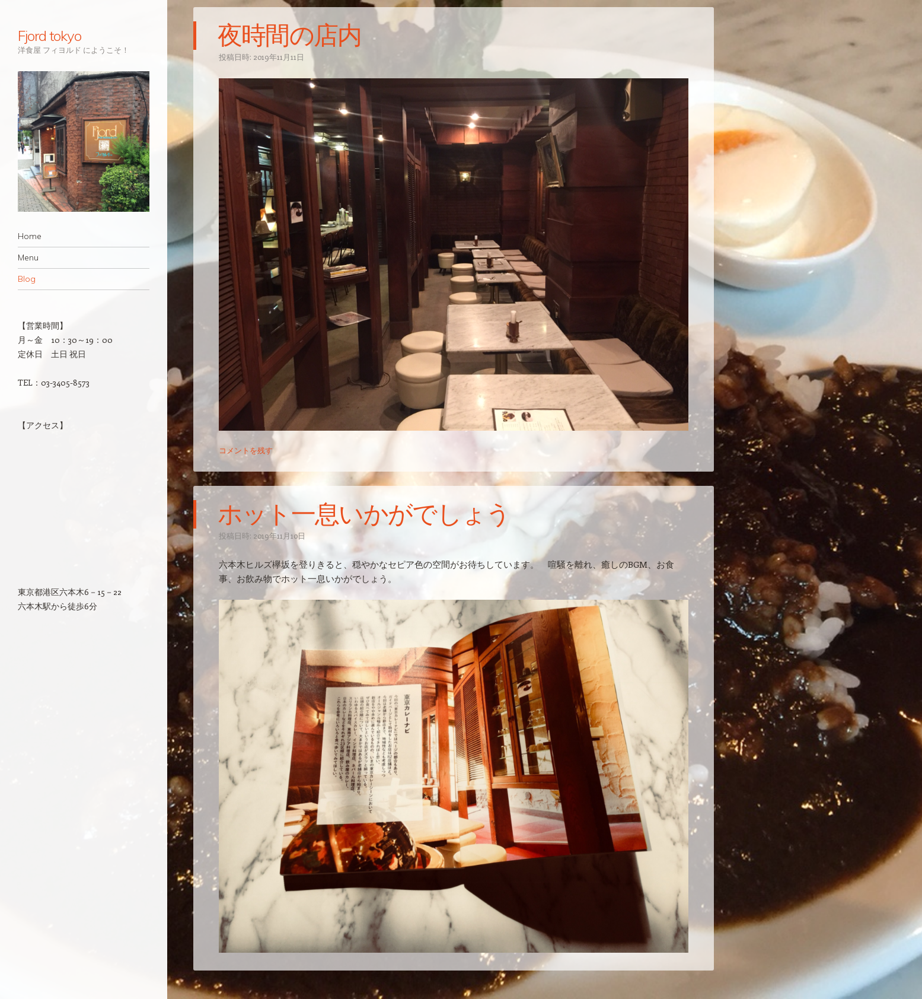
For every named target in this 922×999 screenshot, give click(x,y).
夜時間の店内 (290, 35)
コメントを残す (246, 450)
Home (30, 236)
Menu (28, 257)
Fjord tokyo (49, 35)
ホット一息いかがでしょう (364, 514)
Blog (27, 278)
